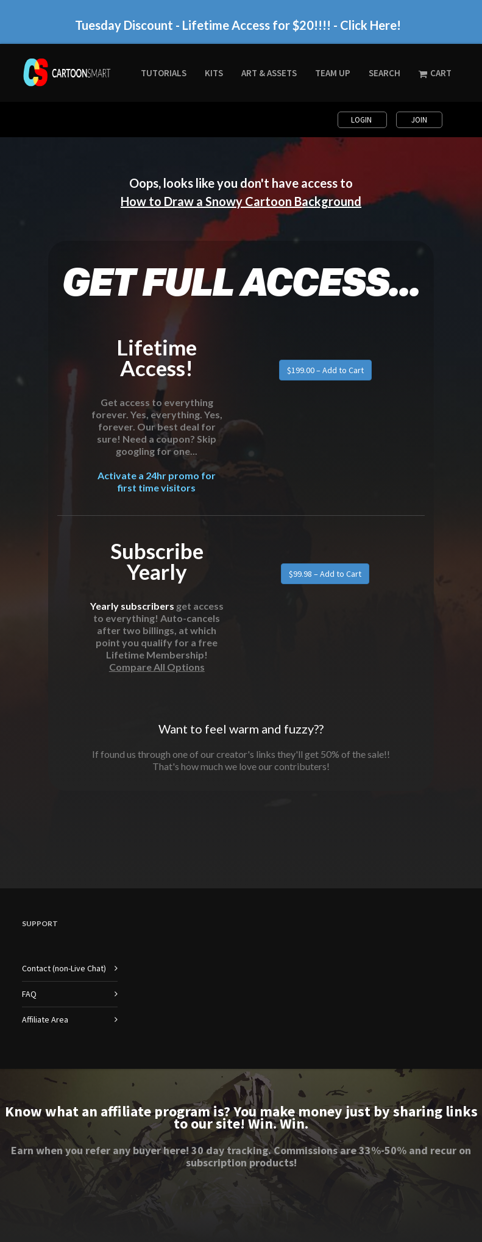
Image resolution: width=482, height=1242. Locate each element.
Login (362, 120)
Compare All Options (157, 667)
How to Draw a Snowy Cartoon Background (241, 201)
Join (419, 120)
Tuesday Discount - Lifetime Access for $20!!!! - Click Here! (238, 25)
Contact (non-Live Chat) (64, 968)
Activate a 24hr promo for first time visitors (156, 481)
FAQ (29, 993)
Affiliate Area (45, 1019)
